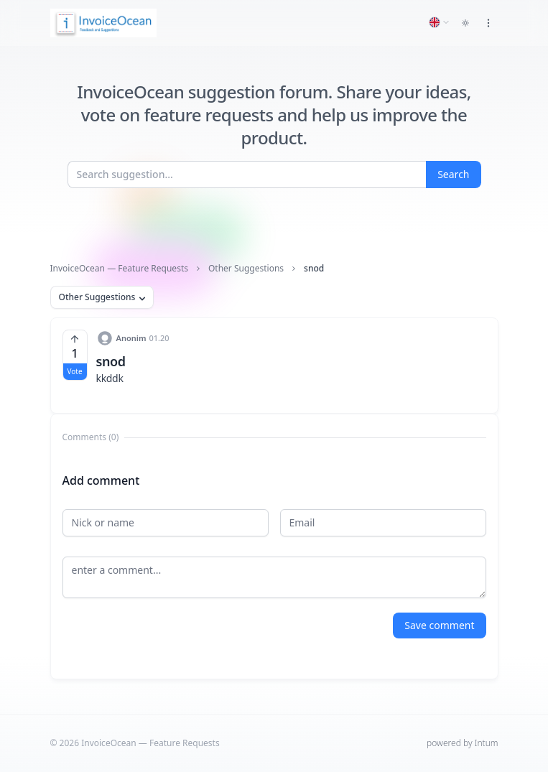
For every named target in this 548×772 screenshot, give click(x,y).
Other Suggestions (246, 268)
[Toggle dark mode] (465, 23)
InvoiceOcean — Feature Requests (119, 268)
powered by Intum (462, 743)
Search (453, 174)
